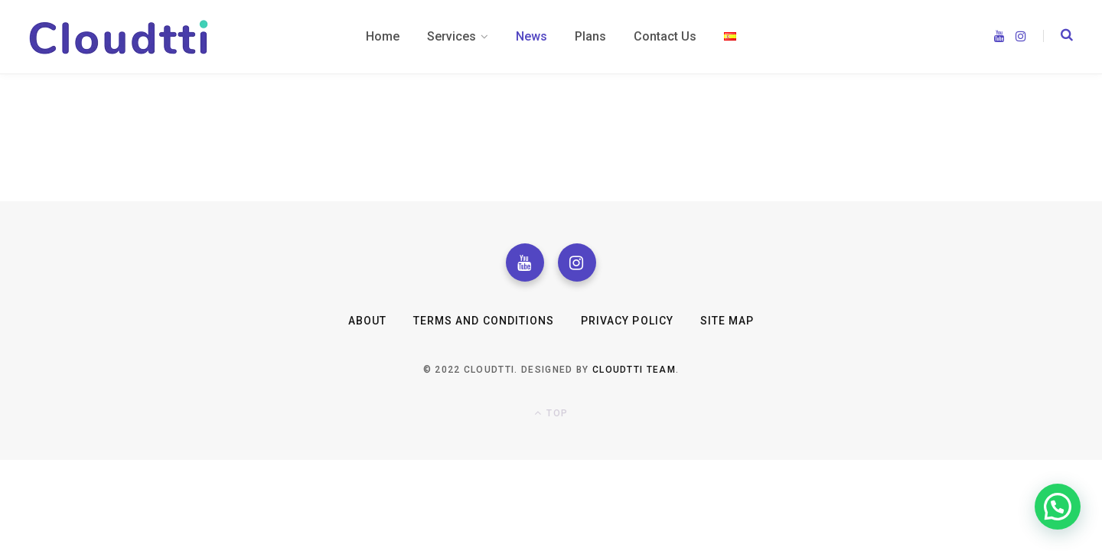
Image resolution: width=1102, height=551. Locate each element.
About (367, 321)
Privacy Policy (627, 321)
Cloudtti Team (634, 369)
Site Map (727, 321)
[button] (1058, 507)
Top (551, 413)
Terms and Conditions (483, 321)
